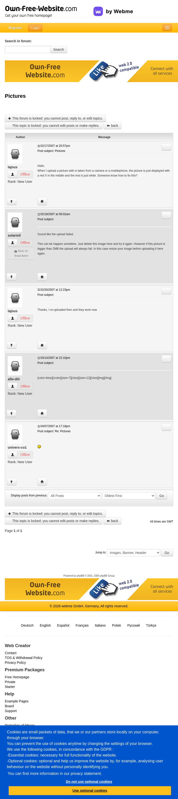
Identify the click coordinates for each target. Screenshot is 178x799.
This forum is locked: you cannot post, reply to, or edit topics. (55, 118)
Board (9, 706)
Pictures (15, 96)
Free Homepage (17, 677)
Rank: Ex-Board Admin (21, 253)
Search (58, 49)
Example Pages (16, 701)
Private (10, 682)
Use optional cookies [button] (90, 790)
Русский (133, 625)
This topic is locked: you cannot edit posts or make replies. (53, 125)
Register (15, 28)
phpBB (80, 575)
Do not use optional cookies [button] (89, 782)
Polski (116, 625)
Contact (10, 653)
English (45, 625)
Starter (10, 687)
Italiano (100, 625)
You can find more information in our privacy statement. (55, 773)
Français (82, 625)
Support (11, 711)
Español (63, 625)
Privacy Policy (15, 663)
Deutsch (27, 625)
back (112, 125)
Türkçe (151, 625)
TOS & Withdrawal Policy (23, 658)
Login (35, 28)
